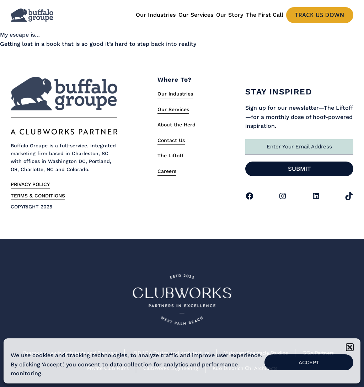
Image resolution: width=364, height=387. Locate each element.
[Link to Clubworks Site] (182, 301)
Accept (309, 362)
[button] (349, 347)
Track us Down (319, 15)
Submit (299, 168)
